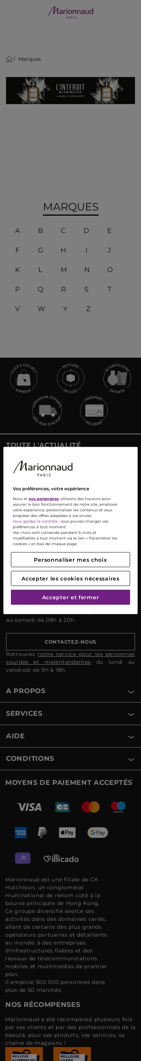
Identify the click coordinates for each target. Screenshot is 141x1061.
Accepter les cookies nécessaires (70, 578)
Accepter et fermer (70, 597)
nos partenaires (44, 498)
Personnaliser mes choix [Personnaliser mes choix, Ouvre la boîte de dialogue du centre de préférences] (70, 559)
